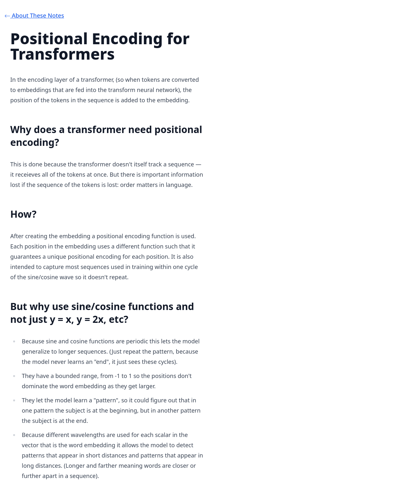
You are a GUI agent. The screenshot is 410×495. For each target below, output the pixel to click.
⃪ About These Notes (37, 15)
